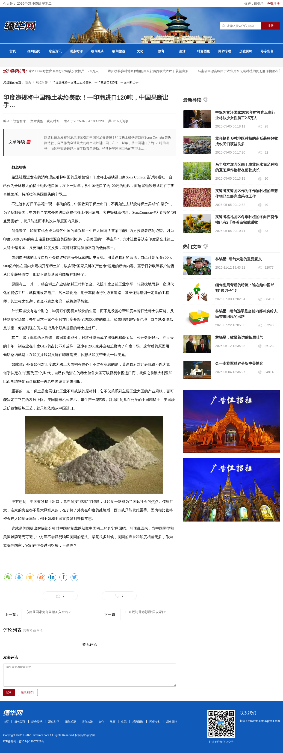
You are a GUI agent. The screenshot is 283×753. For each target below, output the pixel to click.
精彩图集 (203, 51)
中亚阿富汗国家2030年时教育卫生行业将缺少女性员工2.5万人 (55, 71)
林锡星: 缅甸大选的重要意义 (238, 259)
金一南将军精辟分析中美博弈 (239, 363)
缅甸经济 (97, 51)
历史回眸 (245, 51)
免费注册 (273, 3)
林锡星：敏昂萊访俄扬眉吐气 (239, 337)
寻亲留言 (267, 51)
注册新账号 (28, 692)
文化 (140, 51)
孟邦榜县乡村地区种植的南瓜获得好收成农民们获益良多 (149, 71)
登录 (9, 692)
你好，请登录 (254, 3)
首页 (12, 51)
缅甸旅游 (118, 51)
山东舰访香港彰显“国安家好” (145, 612)
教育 (161, 51)
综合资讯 (55, 51)
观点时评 (76, 51)
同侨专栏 (224, 51)
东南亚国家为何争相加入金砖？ (48, 612)
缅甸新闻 (33, 51)
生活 (182, 51)
